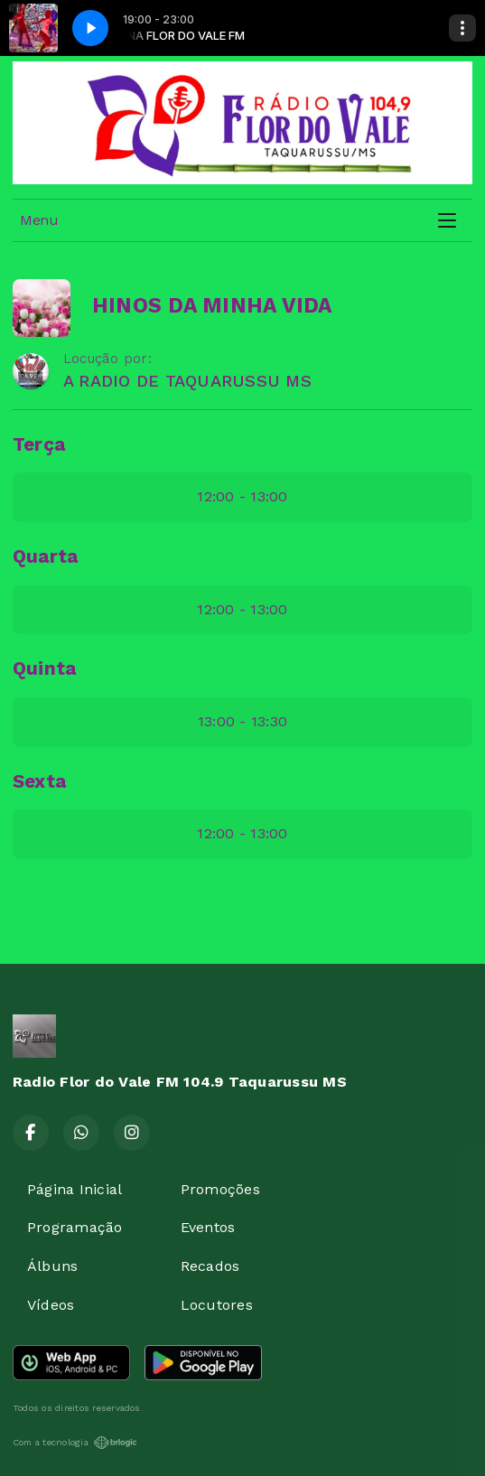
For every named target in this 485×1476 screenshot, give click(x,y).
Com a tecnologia (75, 1442)
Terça (39, 444)
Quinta (44, 668)
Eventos (208, 1227)
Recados (210, 1266)
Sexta (39, 781)
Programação (75, 1227)
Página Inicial (74, 1189)
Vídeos (50, 1304)
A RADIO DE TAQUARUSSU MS (187, 380)
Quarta (45, 556)
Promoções (220, 1189)
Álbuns (52, 1266)
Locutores (217, 1304)
